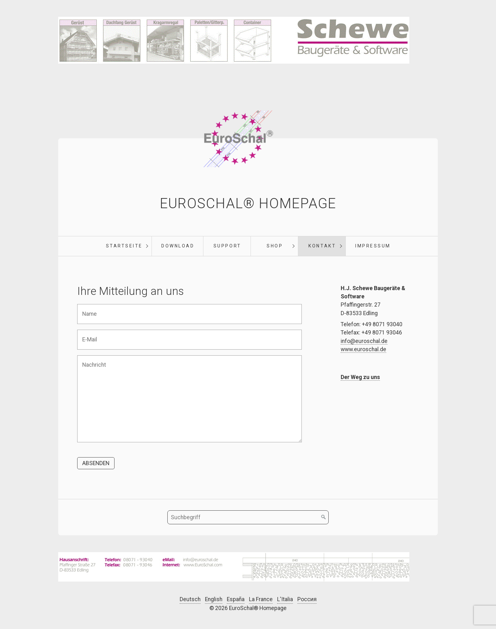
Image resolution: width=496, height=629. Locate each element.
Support (227, 245)
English (213, 599)
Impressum (373, 245)
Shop (275, 245)
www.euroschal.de (363, 349)
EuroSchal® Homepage (248, 203)
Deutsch (190, 599)
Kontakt (322, 245)
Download (177, 245)
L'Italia (285, 599)
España (236, 599)
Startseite (124, 245)
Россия (307, 599)
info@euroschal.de (364, 341)
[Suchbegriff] (248, 517)
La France (261, 599)
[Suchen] (324, 517)
